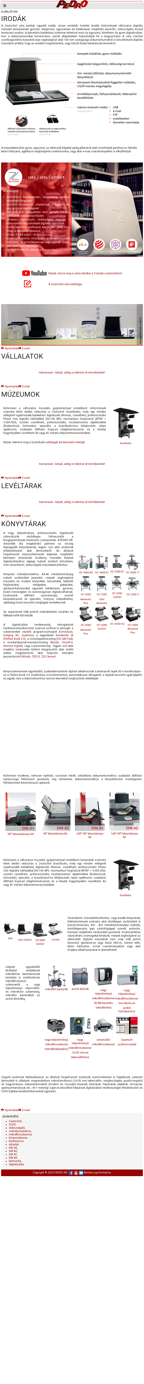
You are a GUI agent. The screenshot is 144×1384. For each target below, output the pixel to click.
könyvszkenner (18, 1137)
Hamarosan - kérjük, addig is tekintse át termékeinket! (72, 372)
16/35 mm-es (80, 1052)
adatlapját (52, 442)
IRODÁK (13, 19)
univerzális (103, 1039)
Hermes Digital (12, 646)
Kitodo (55, 642)
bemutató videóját (74, 442)
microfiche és (126, 1003)
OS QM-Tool (64, 638)
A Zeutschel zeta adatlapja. (65, 284)
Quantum (27, 635)
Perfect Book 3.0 (14, 638)
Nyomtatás (9, 348)
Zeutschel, (15, 1121)
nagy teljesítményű (56, 1039)
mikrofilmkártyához (56, 1049)
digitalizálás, (17, 1164)
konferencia (16, 1141)
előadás (14, 1144)
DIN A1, (13, 1154)
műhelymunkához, (20, 1131)
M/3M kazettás (103, 1003)
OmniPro (67, 642)
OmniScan (66, 631)
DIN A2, (13, 1151)
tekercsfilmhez (80, 1057)
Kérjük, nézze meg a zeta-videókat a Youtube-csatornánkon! (85, 273)
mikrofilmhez (104, 1007)
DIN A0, (13, 1157)
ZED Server (48, 656)
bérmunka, (15, 1161)
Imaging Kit (11, 635)
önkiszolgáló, (17, 1127)
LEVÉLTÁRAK (21, 486)
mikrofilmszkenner (103, 998)
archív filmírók (80, 978)
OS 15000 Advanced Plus (133, 629)
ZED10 (36, 656)
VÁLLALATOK (22, 356)
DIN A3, (13, 1147)
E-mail (24, 348)
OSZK (12, 1124)
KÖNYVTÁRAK (23, 524)
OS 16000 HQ (117, 623)
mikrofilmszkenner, (20, 1134)
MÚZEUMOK (20, 394)
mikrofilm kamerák (56, 978)
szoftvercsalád (127, 1044)
